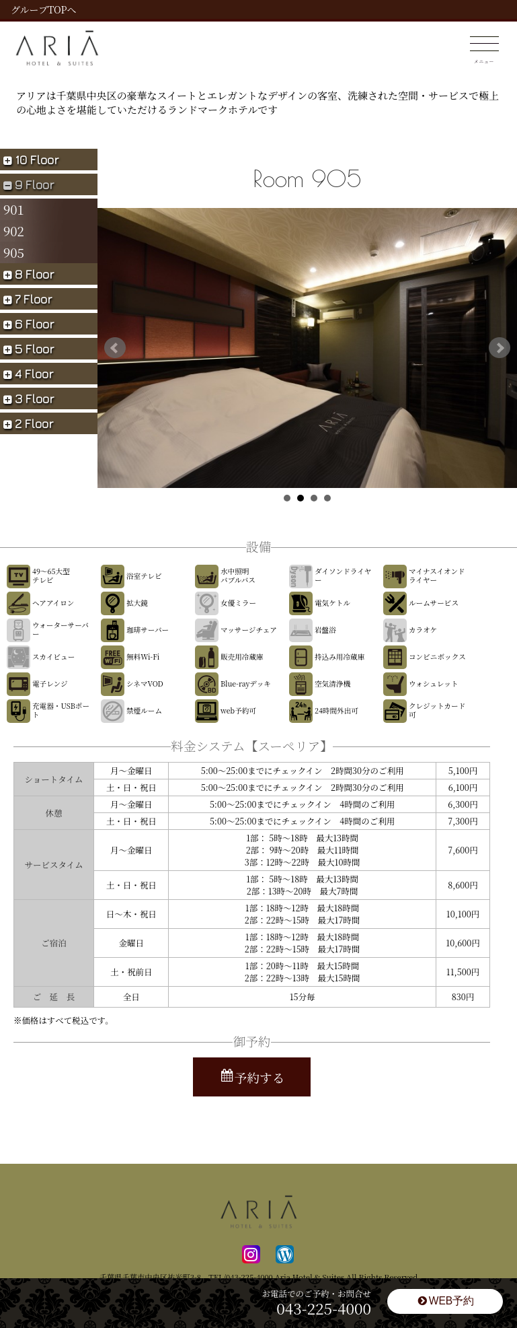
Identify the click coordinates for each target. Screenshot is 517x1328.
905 (13, 252)
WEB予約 (446, 1300)
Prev (115, 348)
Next (499, 348)
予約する (253, 1077)
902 (13, 230)
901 (13, 209)
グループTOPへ (43, 9)
